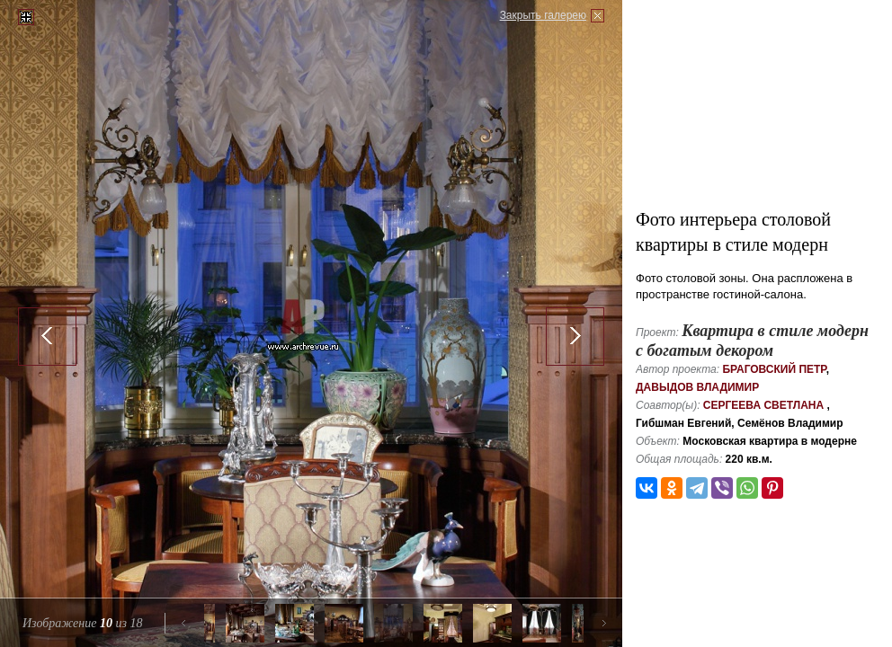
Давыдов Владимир (697, 387)
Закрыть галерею (543, 15)
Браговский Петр (773, 369)
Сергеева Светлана (763, 405)
